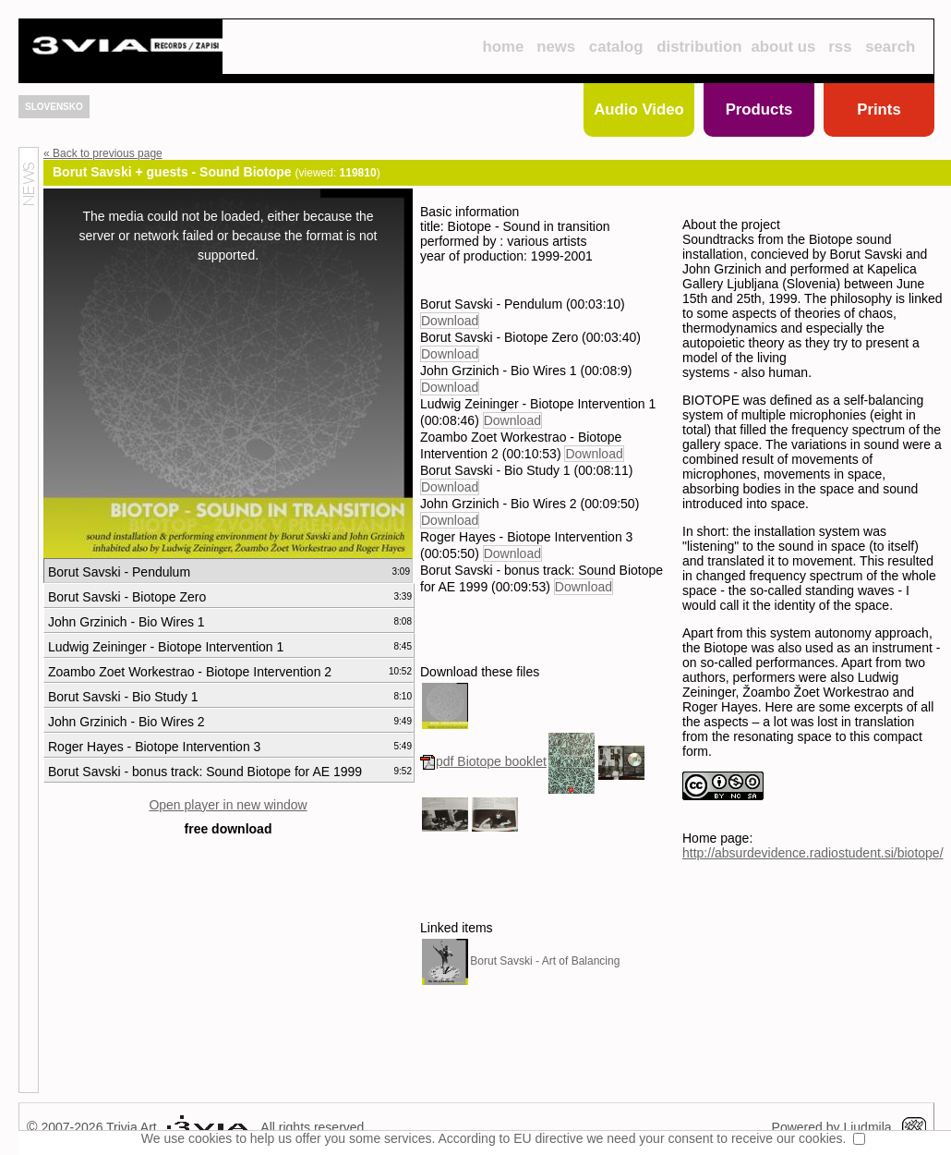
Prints (879, 109)
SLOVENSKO (54, 107)
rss (839, 46)
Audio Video (639, 109)
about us (784, 46)
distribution (698, 46)
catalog (616, 46)
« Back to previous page (103, 153)
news (555, 46)
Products (759, 109)
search (890, 46)
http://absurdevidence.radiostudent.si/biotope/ (813, 852)
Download (449, 320)
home (503, 46)
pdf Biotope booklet (483, 761)
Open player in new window (228, 804)
